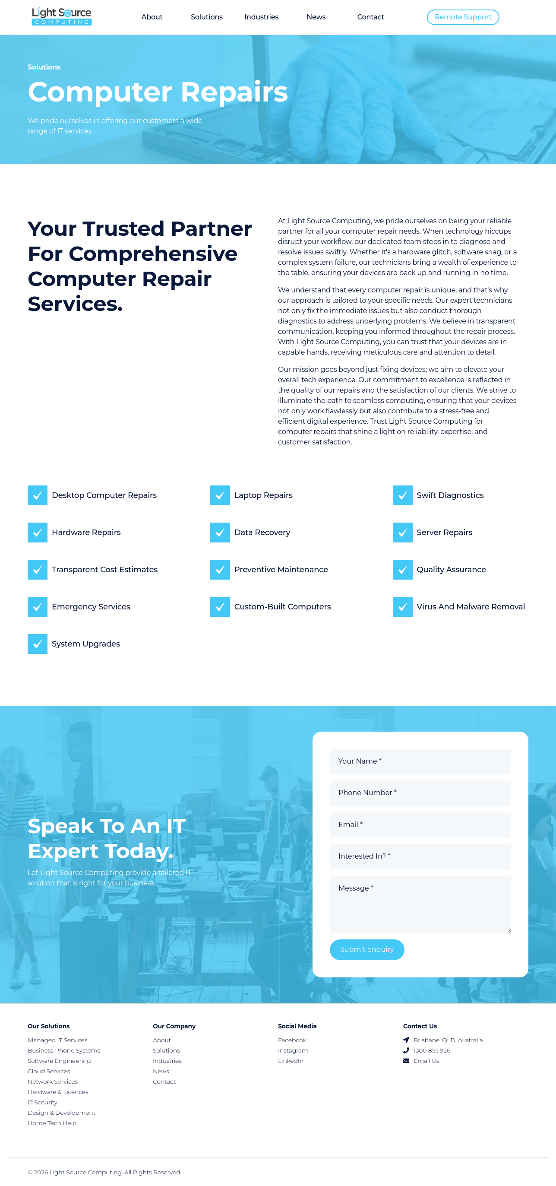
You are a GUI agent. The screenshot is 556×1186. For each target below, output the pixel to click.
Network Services (53, 1081)
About (152, 17)
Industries (261, 17)
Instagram (293, 1050)
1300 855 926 (426, 1050)
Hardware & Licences (58, 1092)
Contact (370, 17)
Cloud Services (49, 1071)
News (315, 17)
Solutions (207, 17)
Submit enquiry (367, 949)
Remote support (463, 17)
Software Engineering (59, 1061)
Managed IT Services (57, 1040)
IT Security (42, 1102)
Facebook (292, 1040)
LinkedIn (290, 1061)
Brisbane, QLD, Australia (443, 1040)
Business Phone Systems (64, 1050)
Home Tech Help (52, 1123)
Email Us (421, 1061)
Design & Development (61, 1112)
